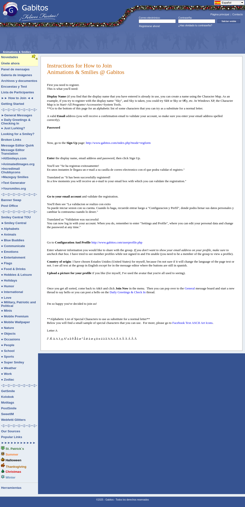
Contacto (237, 14)
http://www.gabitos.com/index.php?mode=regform (118, 143)
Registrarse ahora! (149, 26)
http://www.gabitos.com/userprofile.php (116, 242)
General (190, 288)
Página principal (220, 14)
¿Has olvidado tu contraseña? (195, 25)
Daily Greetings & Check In (127, 292)
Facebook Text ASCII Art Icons (192, 323)
